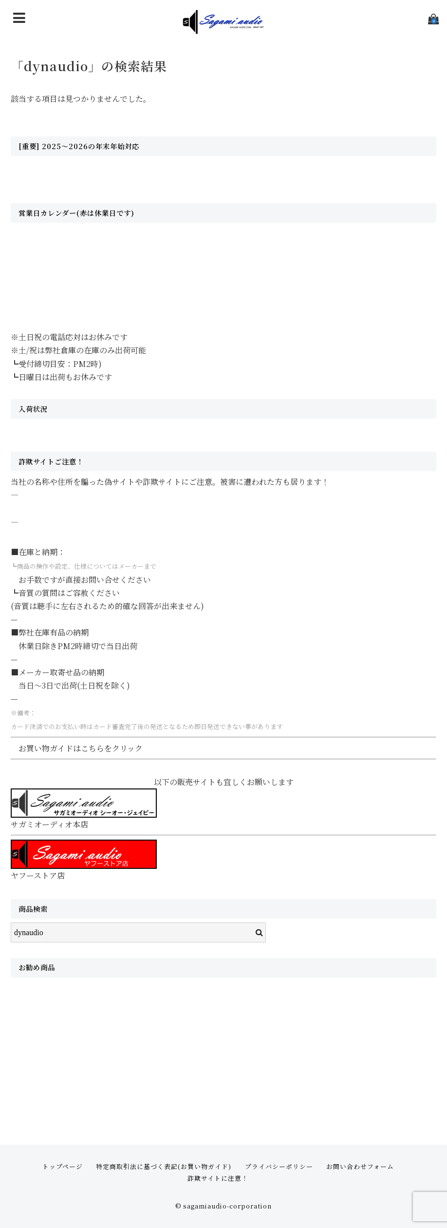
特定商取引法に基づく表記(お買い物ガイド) (163, 1166)
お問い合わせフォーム (360, 1166)
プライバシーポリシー (279, 1166)
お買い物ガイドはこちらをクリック (81, 748)
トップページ (62, 1166)
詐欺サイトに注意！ (217, 1178)
